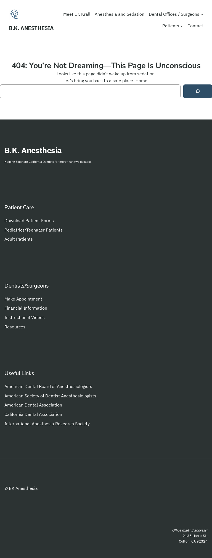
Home (141, 80)
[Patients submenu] (181, 26)
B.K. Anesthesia (31, 28)
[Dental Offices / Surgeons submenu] (201, 14)
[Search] (197, 91)
